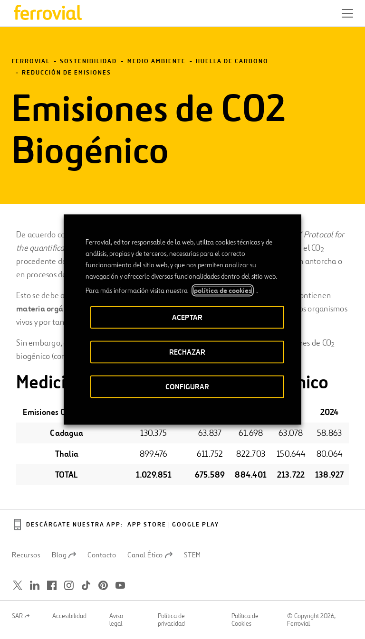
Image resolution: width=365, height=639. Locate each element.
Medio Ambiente (156, 61)
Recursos (26, 555)
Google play (195, 524)
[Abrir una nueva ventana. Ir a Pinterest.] (103, 586)
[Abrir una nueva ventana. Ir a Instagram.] (69, 586)
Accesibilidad (69, 616)
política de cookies (222, 290)
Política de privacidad (171, 620)
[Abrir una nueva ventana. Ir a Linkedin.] (34, 586)
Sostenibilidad (88, 61)
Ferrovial (31, 61)
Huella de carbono (232, 61)
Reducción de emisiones (66, 72)
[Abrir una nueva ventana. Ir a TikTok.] (86, 586)
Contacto (101, 555)
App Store (146, 524)
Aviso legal (116, 620)
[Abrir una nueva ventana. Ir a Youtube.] (120, 586)
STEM (192, 555)
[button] (347, 13)
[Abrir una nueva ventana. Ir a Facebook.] (52, 586)
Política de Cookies (245, 620)
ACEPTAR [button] (187, 317)
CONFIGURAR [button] (187, 387)
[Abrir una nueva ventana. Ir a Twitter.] (17, 586)
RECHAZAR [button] (187, 352)
